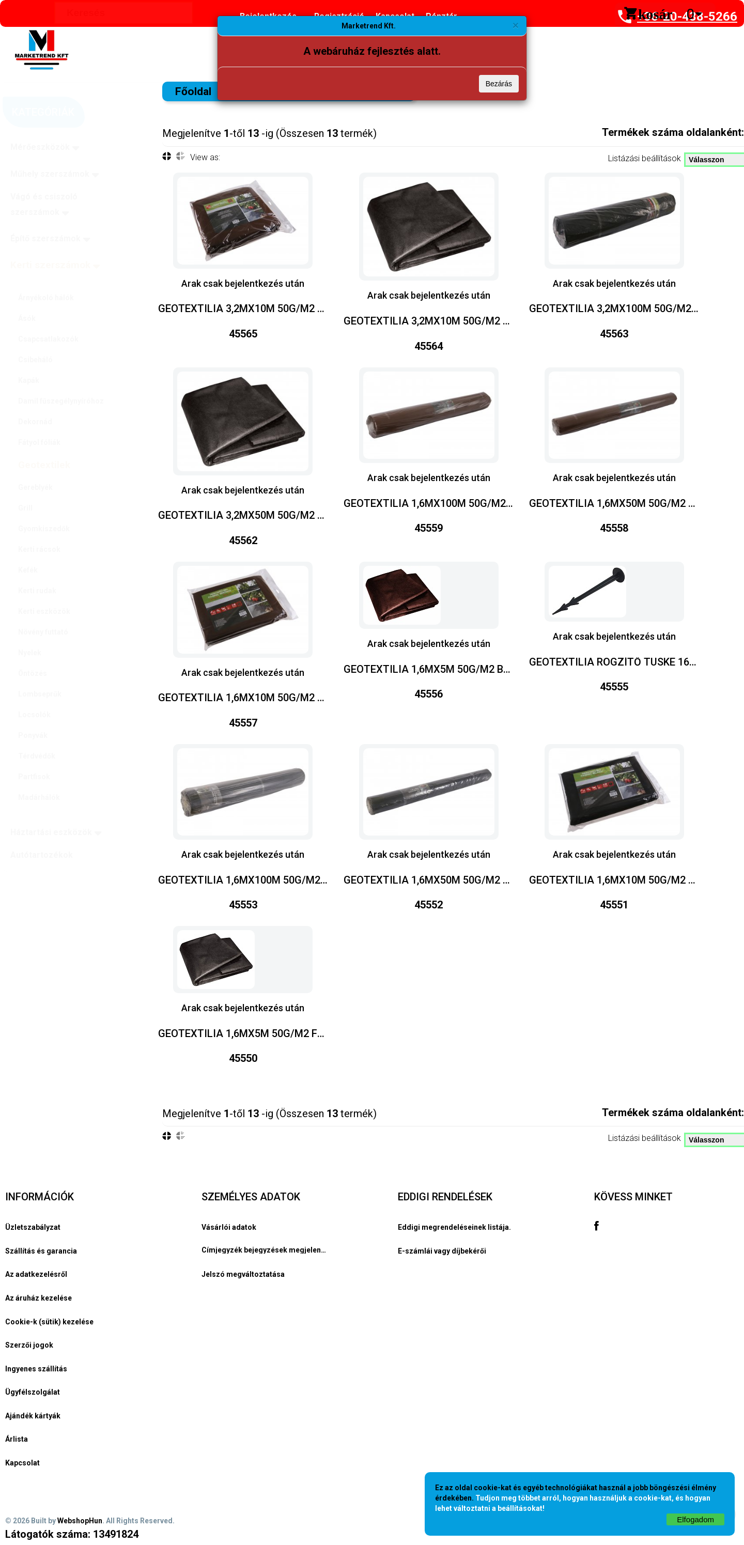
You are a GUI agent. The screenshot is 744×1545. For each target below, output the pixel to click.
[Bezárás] (516, 25)
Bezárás (499, 84)
